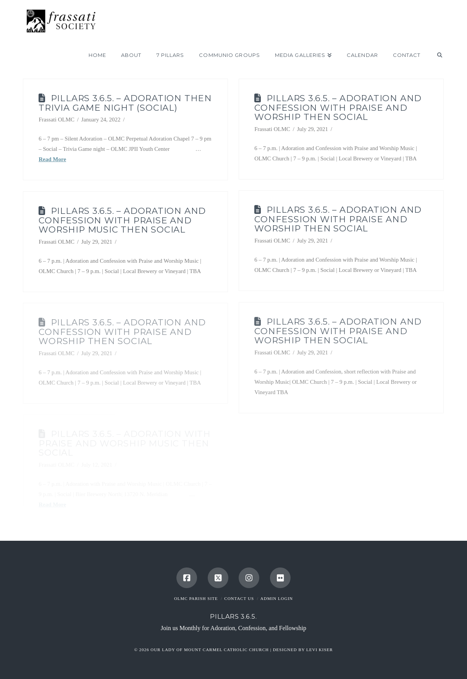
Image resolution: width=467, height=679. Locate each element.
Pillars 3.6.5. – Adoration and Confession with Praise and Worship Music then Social (122, 220)
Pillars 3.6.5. (233, 616)
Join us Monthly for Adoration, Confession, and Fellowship (233, 628)
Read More (52, 159)
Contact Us (239, 598)
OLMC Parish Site (196, 598)
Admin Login (276, 598)
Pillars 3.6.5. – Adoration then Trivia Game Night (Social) (125, 103)
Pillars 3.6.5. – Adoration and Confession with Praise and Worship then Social (338, 108)
